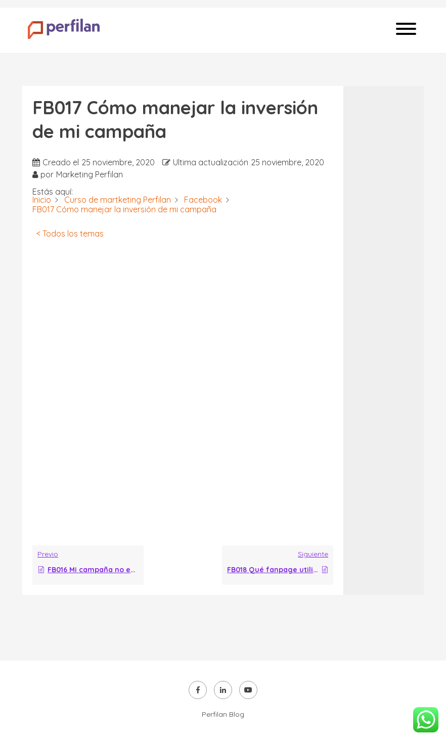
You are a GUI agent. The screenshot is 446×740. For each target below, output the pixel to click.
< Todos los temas (70, 233)
